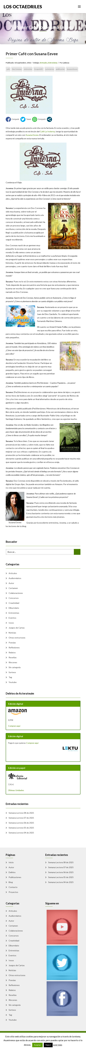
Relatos (12, 652)
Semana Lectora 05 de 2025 (21, 827)
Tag (10, 677)
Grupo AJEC (38, 69)
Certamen (13, 588)
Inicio (11, 862)
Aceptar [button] (37, 1045)
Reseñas (13, 657)
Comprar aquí (14, 726)
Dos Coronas (17, 69)
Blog (11, 882)
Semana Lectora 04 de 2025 (21, 832)
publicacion (60, 69)
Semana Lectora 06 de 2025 (21, 822)
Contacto (13, 887)
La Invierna (49, 69)
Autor (11, 583)
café (8, 69)
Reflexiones (14, 647)
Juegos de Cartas (17, 627)
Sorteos (12, 672)
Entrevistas (52, 63)
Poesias (12, 642)
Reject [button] (48, 1045)
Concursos (14, 598)
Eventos (12, 618)
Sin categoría (15, 667)
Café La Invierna (47, 131)
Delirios (12, 872)
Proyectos (13, 892)
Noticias (12, 632)
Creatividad (14, 603)
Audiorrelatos (15, 578)
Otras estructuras (17, 637)
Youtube (13, 682)
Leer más (57, 1044)
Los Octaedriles (23, 6)
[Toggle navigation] (79, 6)
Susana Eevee (72, 69)
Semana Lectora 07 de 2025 (21, 818)
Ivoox (11, 623)
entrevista (28, 69)
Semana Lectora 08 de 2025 (21, 813)
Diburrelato (14, 608)
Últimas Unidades (16, 790)
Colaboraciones (16, 593)
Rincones (13, 662)
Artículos (43, 63)
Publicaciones (15, 877)
